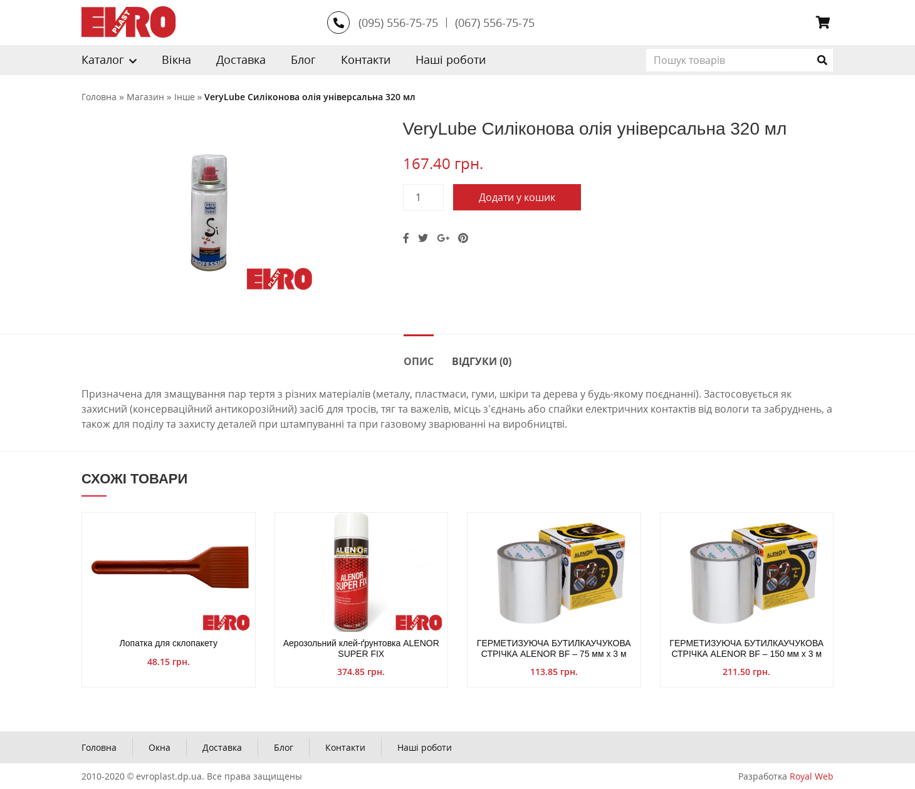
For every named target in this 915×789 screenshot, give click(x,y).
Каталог (102, 59)
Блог (303, 59)
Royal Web (812, 776)
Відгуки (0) (481, 361)
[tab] (419, 360)
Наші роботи (451, 59)
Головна (99, 747)
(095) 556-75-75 (398, 22)
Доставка (241, 59)
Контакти (365, 59)
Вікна (176, 59)
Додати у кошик (517, 197)
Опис (419, 361)
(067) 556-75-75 (495, 22)
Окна (159, 747)
